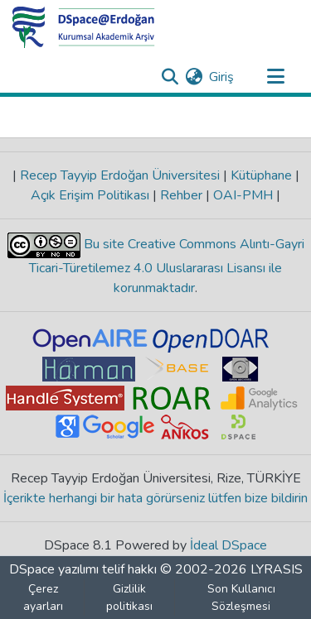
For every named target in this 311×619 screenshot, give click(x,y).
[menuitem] (193, 77)
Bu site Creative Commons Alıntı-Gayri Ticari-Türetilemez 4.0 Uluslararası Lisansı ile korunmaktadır (166, 266)
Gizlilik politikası (129, 597)
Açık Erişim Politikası (92, 195)
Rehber (181, 195)
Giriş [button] (222, 77)
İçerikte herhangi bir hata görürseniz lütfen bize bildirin (155, 498)
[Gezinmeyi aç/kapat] (275, 77)
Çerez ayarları (43, 597)
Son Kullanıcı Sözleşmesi (241, 597)
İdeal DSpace (228, 545)
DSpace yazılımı (54, 569)
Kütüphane (261, 175)
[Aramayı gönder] (169, 77)
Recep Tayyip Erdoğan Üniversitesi (120, 175)
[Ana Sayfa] (83, 27)
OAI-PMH (243, 195)
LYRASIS (276, 569)
